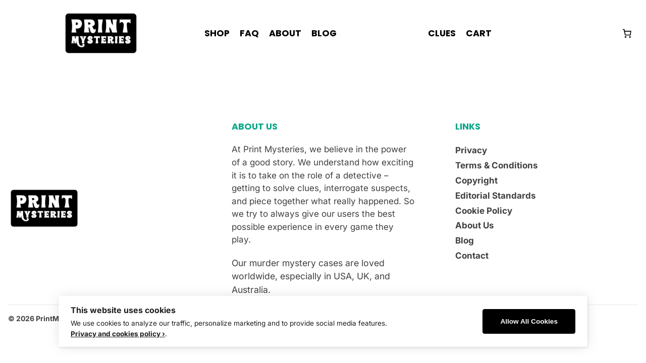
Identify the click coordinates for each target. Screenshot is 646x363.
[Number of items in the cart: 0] (627, 33)
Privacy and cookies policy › (118, 334)
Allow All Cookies (529, 321)
